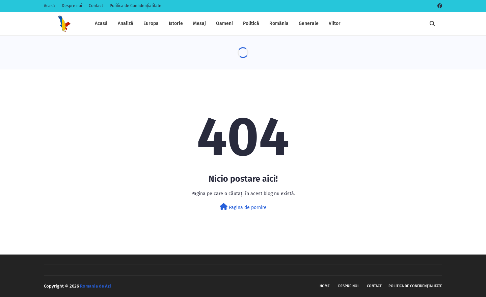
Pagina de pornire (243, 206)
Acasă (49, 5)
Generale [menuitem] (309, 23)
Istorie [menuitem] (176, 23)
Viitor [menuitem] (335, 23)
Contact (96, 5)
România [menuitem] (279, 23)
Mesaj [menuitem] (199, 23)
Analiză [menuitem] (125, 23)
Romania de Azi (95, 286)
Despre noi (72, 5)
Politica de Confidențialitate (135, 5)
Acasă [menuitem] (101, 23)
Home (325, 286)
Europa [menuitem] (151, 23)
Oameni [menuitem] (224, 23)
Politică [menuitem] (251, 23)
